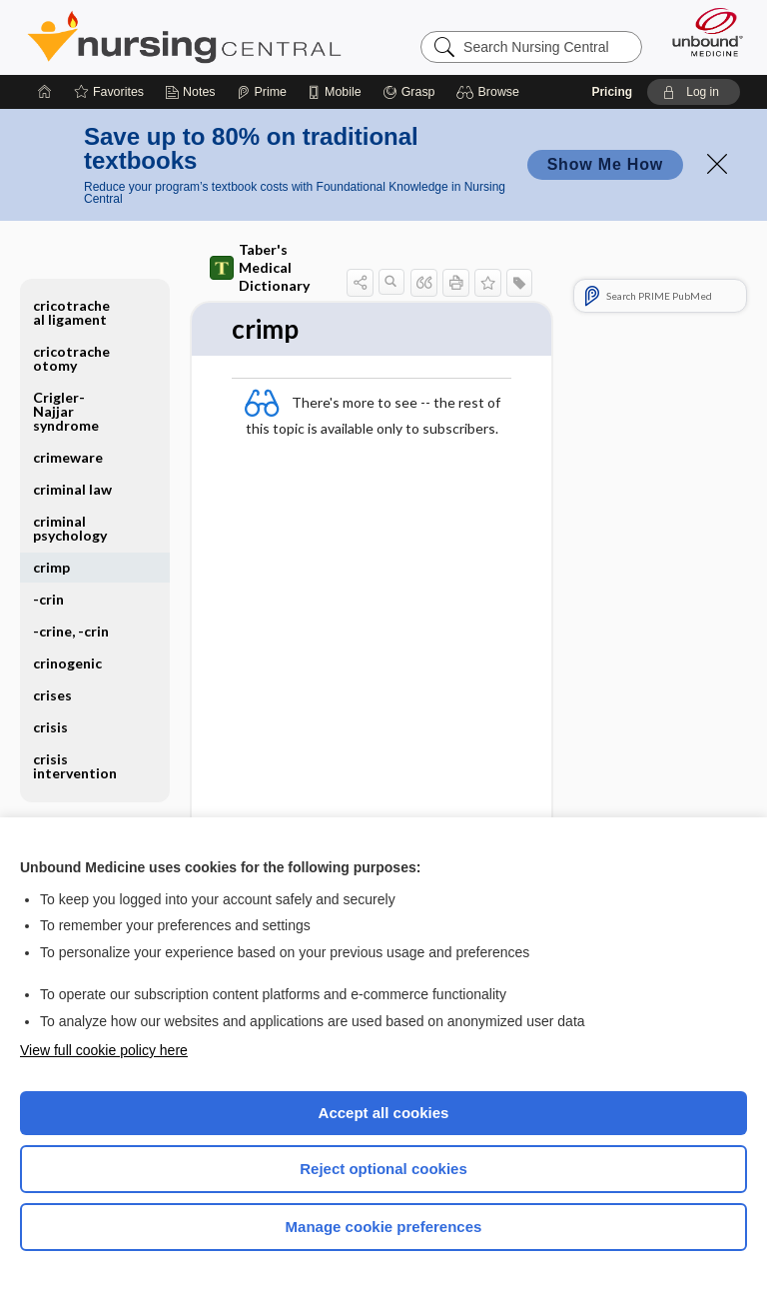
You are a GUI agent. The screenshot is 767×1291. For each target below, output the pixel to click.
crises (52, 694)
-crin (48, 599)
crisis (50, 726)
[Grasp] (409, 92)
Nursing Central (184, 37)
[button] (490, 92)
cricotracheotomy (71, 358)
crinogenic (67, 662)
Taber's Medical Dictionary (260, 267)
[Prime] (262, 92)
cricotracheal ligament (71, 312)
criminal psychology (70, 528)
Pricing (611, 92)
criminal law (72, 489)
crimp (51, 567)
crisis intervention (75, 765)
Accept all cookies (384, 1112)
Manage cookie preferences (384, 1226)
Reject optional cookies (383, 1168)
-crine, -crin (71, 631)
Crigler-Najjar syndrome (66, 411)
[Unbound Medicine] (701, 32)
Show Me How (605, 164)
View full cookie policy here (104, 1050)
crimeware (68, 457)
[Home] (45, 92)
